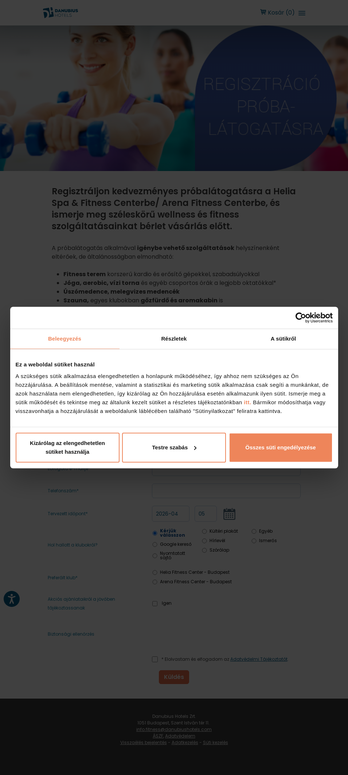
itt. (246, 402)
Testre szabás (174, 447)
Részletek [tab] (174, 338)
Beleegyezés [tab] (64, 338)
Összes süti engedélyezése (280, 447)
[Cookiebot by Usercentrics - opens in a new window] (301, 317)
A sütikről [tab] (283, 338)
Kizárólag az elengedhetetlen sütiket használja (67, 447)
